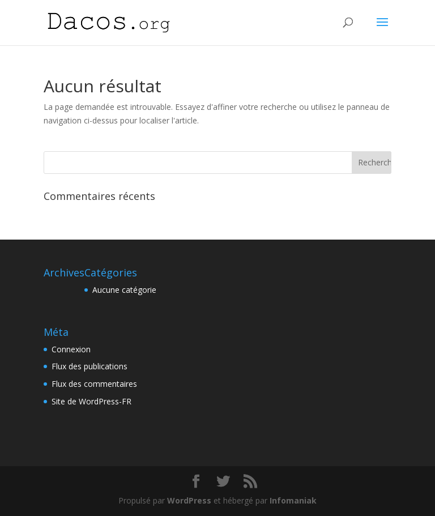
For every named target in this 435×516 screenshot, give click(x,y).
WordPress (189, 500)
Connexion (71, 349)
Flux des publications (89, 366)
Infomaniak (293, 500)
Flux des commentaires (94, 383)
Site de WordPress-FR (91, 401)
